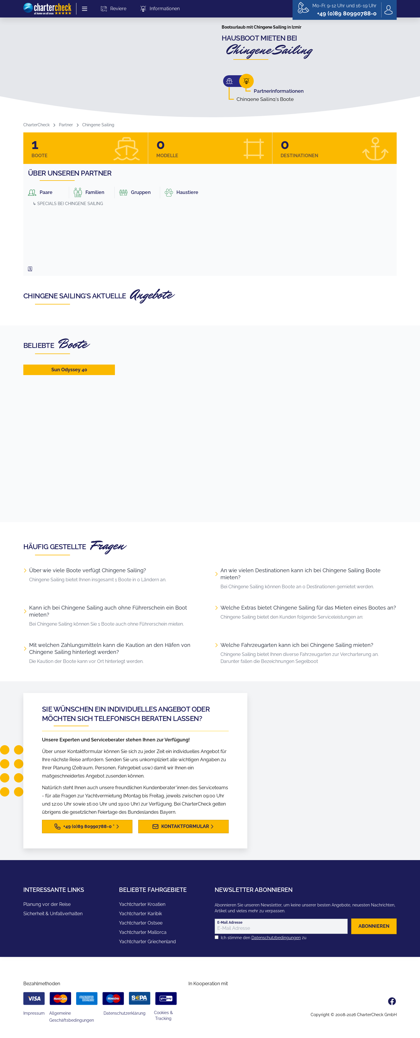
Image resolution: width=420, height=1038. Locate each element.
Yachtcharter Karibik (140, 913)
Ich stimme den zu (263, 937)
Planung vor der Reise (47, 904)
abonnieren (373, 926)
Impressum (34, 1013)
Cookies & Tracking (163, 1015)
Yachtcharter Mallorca (143, 932)
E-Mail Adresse (229, 922)
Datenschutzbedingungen (276, 937)
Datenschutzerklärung (125, 1013)
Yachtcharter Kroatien (142, 904)
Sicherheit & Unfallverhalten (53, 913)
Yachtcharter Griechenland (147, 941)
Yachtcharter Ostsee (140, 923)
